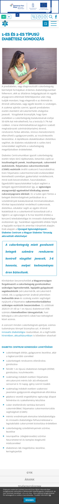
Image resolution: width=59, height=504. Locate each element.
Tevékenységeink (29, 486)
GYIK (30, 472)
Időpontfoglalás (46, 24)
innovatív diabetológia (13, 332)
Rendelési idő (45, 16)
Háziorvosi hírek (39, 16)
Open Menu (53, 23)
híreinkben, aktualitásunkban (17, 335)
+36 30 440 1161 (33, 16)
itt (50, 495)
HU (4, 17)
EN (9, 17)
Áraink (29, 479)
